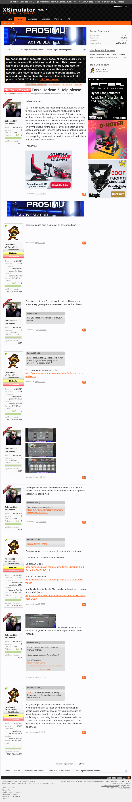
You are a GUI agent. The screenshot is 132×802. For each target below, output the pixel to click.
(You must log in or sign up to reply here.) (70, 764)
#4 (84, 382)
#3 (84, 330)
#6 (84, 522)
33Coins (14, 132)
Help (109, 778)
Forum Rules (78, 84)
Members (58, 19)
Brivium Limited (124, 783)
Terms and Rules (112, 781)
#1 (84, 194)
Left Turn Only (121, 43)
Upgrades (46, 19)
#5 (84, 477)
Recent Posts (9, 23)
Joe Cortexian (112, 54)
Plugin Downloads (54, 84)
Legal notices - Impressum (11, 792)
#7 (84, 604)
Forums (20, 19)
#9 (84, 732)
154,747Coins (16, 278)
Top (124, 778)
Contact (4, 799)
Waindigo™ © (125, 788)
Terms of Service (8, 788)
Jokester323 (56, 94)
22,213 (19, 264)
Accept (120, 2)
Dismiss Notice (84, 58)
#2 (84, 243)
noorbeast (10, 244)
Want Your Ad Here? (96, 79)
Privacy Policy (125, 781)
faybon (92, 54)
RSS (129, 778)
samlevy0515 (101, 54)
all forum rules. (49, 79)
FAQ (68, 19)
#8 (84, 677)
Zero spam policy (67, 84)
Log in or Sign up (120, 6)
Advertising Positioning (110, 786)
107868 (30, 544)
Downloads (32, 19)
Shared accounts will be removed (36, 84)
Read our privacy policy (105, 2)
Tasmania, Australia (15, 276)
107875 (30, 692)
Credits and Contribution (11, 794)
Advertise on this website (11, 796)
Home (9, 19)
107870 (44, 544)
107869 (37, 544)
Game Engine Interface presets (28, 94)
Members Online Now (102, 50)
